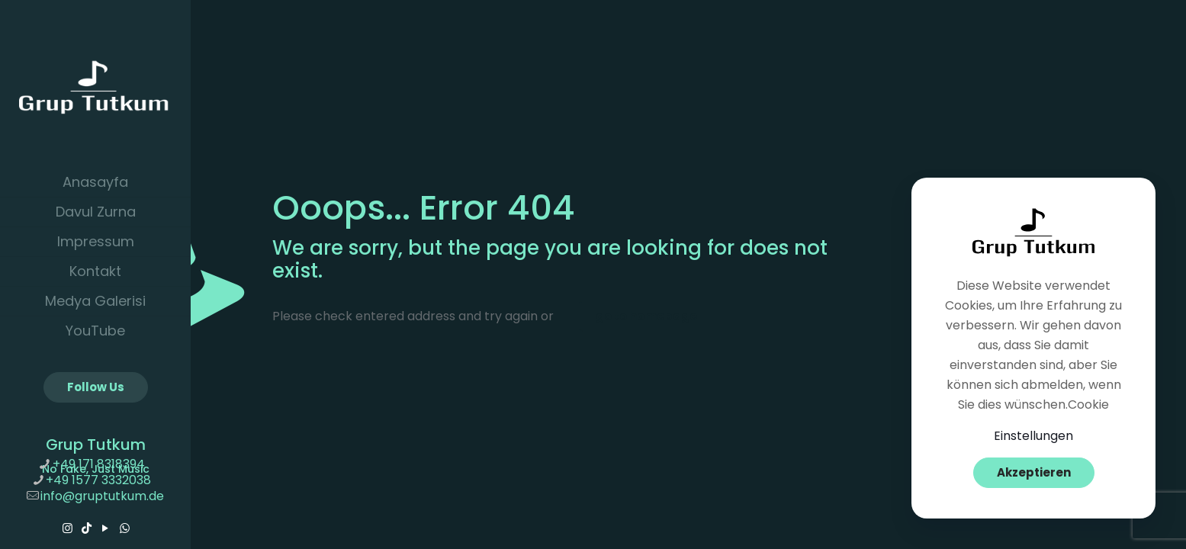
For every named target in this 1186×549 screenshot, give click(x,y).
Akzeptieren (1034, 472)
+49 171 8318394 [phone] (99, 464)
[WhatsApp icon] (124, 528)
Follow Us (95, 387)
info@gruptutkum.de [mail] (102, 496)
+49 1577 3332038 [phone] (98, 480)
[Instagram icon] (67, 528)
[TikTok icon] (86, 528)
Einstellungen (1033, 436)
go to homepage (646, 316)
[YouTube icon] (105, 528)
